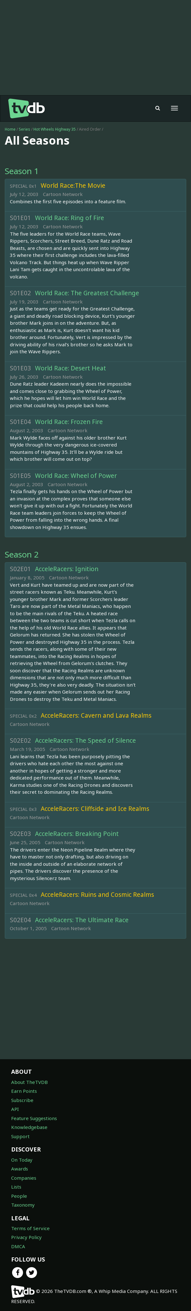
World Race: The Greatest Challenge (87, 293)
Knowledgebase (29, 1127)
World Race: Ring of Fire (69, 218)
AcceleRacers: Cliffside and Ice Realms (95, 809)
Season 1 (22, 171)
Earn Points (24, 1091)
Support (20, 1136)
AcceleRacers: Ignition (66, 569)
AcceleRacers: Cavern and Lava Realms (96, 715)
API (15, 1109)
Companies (23, 1178)
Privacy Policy (26, 1237)
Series (24, 129)
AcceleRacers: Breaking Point (77, 834)
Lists (16, 1187)
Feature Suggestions (34, 1118)
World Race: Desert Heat (70, 368)
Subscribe (22, 1100)
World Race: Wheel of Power (76, 476)
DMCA (18, 1246)
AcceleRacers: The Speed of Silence (85, 740)
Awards (19, 1168)
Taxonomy (23, 1205)
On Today (21, 1160)
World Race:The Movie (73, 185)
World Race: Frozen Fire (69, 422)
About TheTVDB (29, 1082)
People (19, 1196)
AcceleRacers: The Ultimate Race (82, 920)
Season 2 (22, 554)
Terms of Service (30, 1228)
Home (10, 129)
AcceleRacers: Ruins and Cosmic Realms (97, 894)
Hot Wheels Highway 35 (55, 129)
